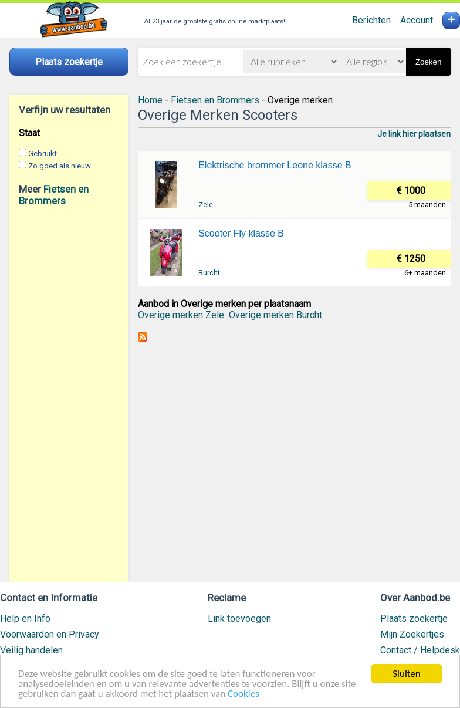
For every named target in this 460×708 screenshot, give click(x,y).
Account (416, 20)
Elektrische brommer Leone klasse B (274, 165)
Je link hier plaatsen (414, 134)
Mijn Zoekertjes (412, 634)
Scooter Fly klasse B (241, 233)
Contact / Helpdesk (420, 650)
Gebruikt (42, 153)
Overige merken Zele (181, 315)
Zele (205, 204)
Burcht (209, 272)
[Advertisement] (69, 394)
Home (150, 100)
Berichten (371, 20)
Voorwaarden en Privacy (49, 634)
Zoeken (428, 62)
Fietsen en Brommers (54, 195)
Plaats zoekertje (414, 618)
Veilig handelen (31, 650)
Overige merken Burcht (275, 315)
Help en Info (25, 618)
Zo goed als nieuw (59, 165)
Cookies (243, 694)
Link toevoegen (239, 618)
